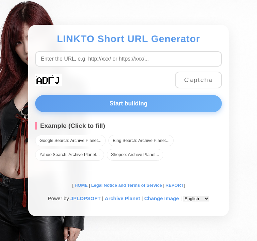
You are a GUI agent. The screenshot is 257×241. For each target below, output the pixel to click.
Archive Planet (122, 198)
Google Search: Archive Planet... (70, 140)
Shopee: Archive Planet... (135, 154)
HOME (80, 185)
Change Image (161, 198)
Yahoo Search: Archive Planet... (69, 154)
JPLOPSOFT (85, 198)
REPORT (175, 185)
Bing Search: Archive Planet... (141, 140)
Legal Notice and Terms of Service (126, 185)
